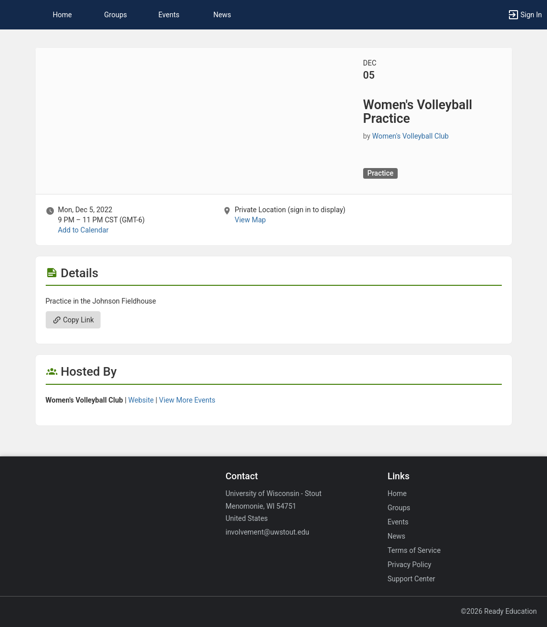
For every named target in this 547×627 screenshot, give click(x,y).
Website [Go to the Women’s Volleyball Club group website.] (141, 400)
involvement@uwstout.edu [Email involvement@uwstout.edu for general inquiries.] (267, 532)
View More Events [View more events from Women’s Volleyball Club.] (187, 400)
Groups (115, 15)
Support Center (411, 579)
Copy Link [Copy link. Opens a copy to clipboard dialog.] (73, 320)
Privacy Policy (409, 564)
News (222, 15)
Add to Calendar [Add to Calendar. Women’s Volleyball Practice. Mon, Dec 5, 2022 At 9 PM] (83, 230)
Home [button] (62, 15)
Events (168, 15)
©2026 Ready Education (499, 611)
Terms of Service (414, 550)
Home (397, 493)
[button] (12, 15)
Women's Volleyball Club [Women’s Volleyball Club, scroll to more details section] (410, 136)
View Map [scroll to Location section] (250, 220)
